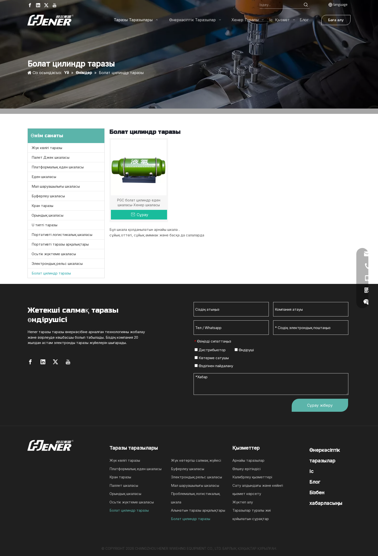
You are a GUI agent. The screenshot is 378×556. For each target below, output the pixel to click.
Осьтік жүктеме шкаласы (54, 254)
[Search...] (281, 4)
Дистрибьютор (210, 350)
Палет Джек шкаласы (50, 157)
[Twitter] (46, 5)
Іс (311, 471)
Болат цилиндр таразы (51, 273)
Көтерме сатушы (212, 358)
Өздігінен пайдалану (214, 366)
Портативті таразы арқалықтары (60, 244)
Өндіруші (244, 350)
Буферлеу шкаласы (48, 196)
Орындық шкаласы (47, 215)
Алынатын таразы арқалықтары (198, 510)
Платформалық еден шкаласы (58, 167)
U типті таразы (44, 225)
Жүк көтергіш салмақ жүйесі (196, 460)
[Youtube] (54, 5)
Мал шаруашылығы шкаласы (56, 186)
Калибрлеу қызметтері (252, 477)
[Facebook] (29, 5)
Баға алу (336, 20)
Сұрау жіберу (320, 405)
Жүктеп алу (242, 502)
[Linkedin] (38, 5)
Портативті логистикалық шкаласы (62, 234)
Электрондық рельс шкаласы (57, 263)
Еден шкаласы (44, 176)
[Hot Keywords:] (306, 4)
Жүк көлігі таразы (47, 147)
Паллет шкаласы (123, 485)
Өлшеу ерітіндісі (246, 469)
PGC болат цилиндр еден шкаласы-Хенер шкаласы (138, 202)
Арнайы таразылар (248, 460)
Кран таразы (42, 205)
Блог (314, 482)
